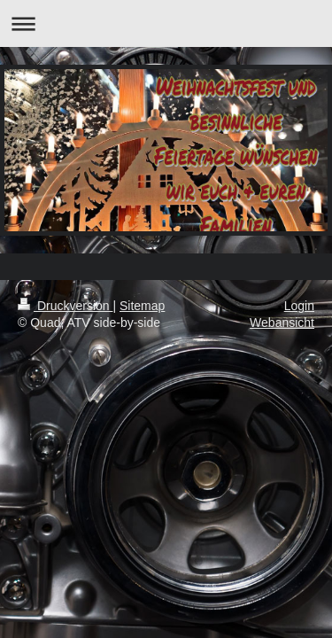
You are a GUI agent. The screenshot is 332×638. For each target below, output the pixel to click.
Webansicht (282, 322)
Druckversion (65, 306)
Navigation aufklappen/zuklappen (166, 23)
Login (299, 306)
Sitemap (142, 306)
